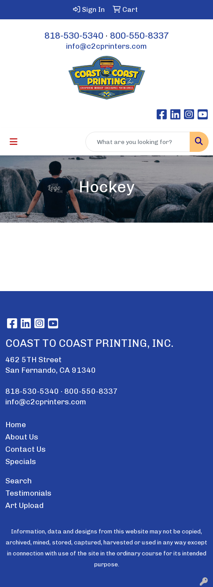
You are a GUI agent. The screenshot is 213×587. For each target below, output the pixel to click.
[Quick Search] (137, 142)
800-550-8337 (139, 35)
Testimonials (28, 493)
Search (18, 480)
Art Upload (24, 505)
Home (15, 424)
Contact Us (25, 449)
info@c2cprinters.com (106, 46)
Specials (20, 461)
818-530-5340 (73, 35)
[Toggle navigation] (13, 142)
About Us (21, 436)
